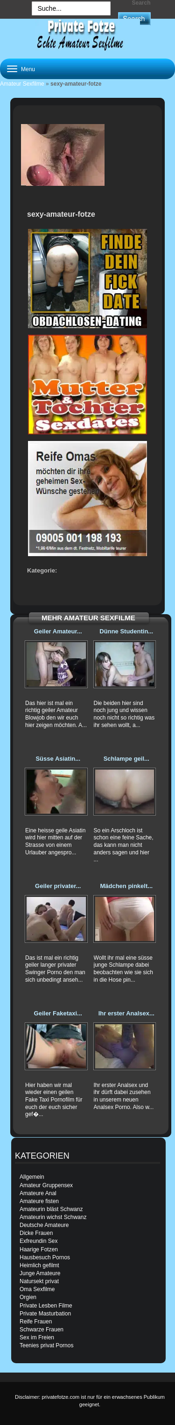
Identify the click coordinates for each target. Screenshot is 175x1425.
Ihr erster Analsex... (126, 1013)
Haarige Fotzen (39, 1249)
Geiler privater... (58, 885)
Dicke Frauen (36, 1233)
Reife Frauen (36, 1321)
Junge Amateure (40, 1273)
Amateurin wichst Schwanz (53, 1217)
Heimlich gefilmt (39, 1265)
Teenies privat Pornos (46, 1345)
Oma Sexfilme (37, 1289)
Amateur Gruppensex (46, 1185)
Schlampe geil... (126, 758)
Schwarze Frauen (41, 1329)
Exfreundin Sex (38, 1241)
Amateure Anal (38, 1193)
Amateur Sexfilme (22, 84)
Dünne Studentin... (126, 631)
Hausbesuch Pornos (45, 1257)
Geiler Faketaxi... (58, 1013)
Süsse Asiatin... (57, 758)
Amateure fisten (39, 1201)
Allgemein (32, 1177)
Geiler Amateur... (58, 631)
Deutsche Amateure (44, 1225)
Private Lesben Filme (46, 1305)
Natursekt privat (39, 1281)
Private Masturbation (45, 1313)
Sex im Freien (37, 1337)
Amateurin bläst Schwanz (51, 1209)
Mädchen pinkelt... (126, 885)
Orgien (28, 1297)
